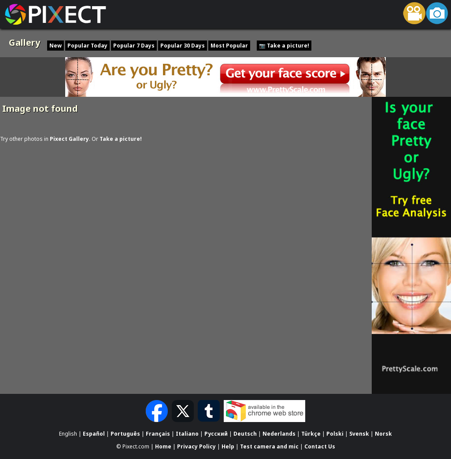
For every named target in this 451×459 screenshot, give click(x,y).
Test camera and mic (269, 446)
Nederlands (279, 433)
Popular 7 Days (134, 45)
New (55, 45)
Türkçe (311, 433)
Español (94, 433)
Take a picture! (121, 139)
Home (163, 446)
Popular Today (87, 45)
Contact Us (319, 446)
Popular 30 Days (182, 45)
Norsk (383, 433)
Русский (216, 433)
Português (125, 433)
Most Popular (229, 45)
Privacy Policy (196, 446)
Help (228, 446)
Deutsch (245, 433)
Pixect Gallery (69, 139)
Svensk (359, 433)
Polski (335, 433)
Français (158, 433)
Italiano (187, 433)
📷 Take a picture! (284, 45)
